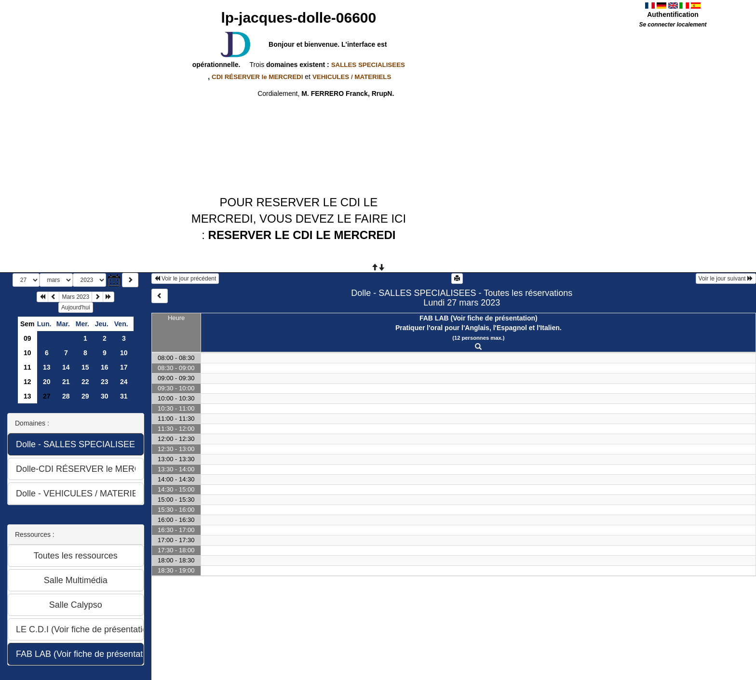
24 (124, 382)
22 (85, 382)
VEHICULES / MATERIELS (351, 76)
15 (85, 367)
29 (85, 396)
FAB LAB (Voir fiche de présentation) (478, 318)
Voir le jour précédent (185, 278)
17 (124, 367)
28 (66, 396)
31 (124, 396)
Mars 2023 (75, 296)
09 (27, 338)
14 (66, 367)
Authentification (673, 14)
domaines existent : (334, 64)
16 (104, 367)
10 (27, 353)
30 (104, 396)
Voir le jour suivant (726, 278)
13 (47, 367)
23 (104, 382)
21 (66, 382)
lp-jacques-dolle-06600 (298, 18)
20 (47, 382)
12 (27, 382)
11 (27, 367)
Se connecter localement (672, 24)
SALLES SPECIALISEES (368, 64)
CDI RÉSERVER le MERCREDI (257, 76)
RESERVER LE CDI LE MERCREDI (302, 234)
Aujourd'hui (75, 307)
